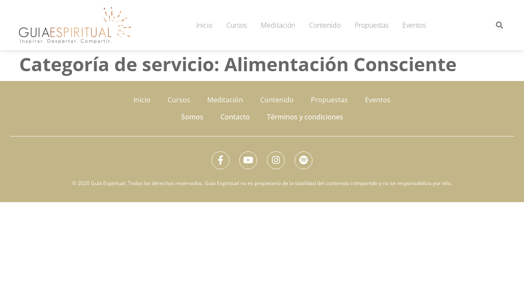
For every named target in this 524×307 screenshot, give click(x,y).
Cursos (236, 25)
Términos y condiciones (305, 117)
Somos (192, 117)
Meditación (278, 25)
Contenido (325, 25)
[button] (499, 25)
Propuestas (371, 25)
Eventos (414, 25)
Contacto (235, 117)
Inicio (204, 25)
